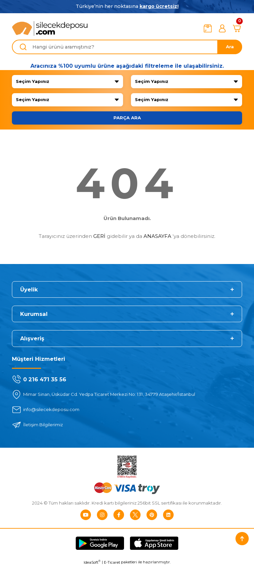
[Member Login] (222, 28)
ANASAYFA (157, 236)
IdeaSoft (92, 562)
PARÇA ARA (127, 117)
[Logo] (50, 28)
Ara (230, 46)
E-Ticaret (112, 562)
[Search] (127, 47)
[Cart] (237, 28)
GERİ (99, 236)
